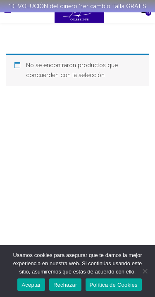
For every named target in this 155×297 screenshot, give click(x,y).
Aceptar (31, 285)
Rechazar (65, 285)
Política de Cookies (114, 285)
